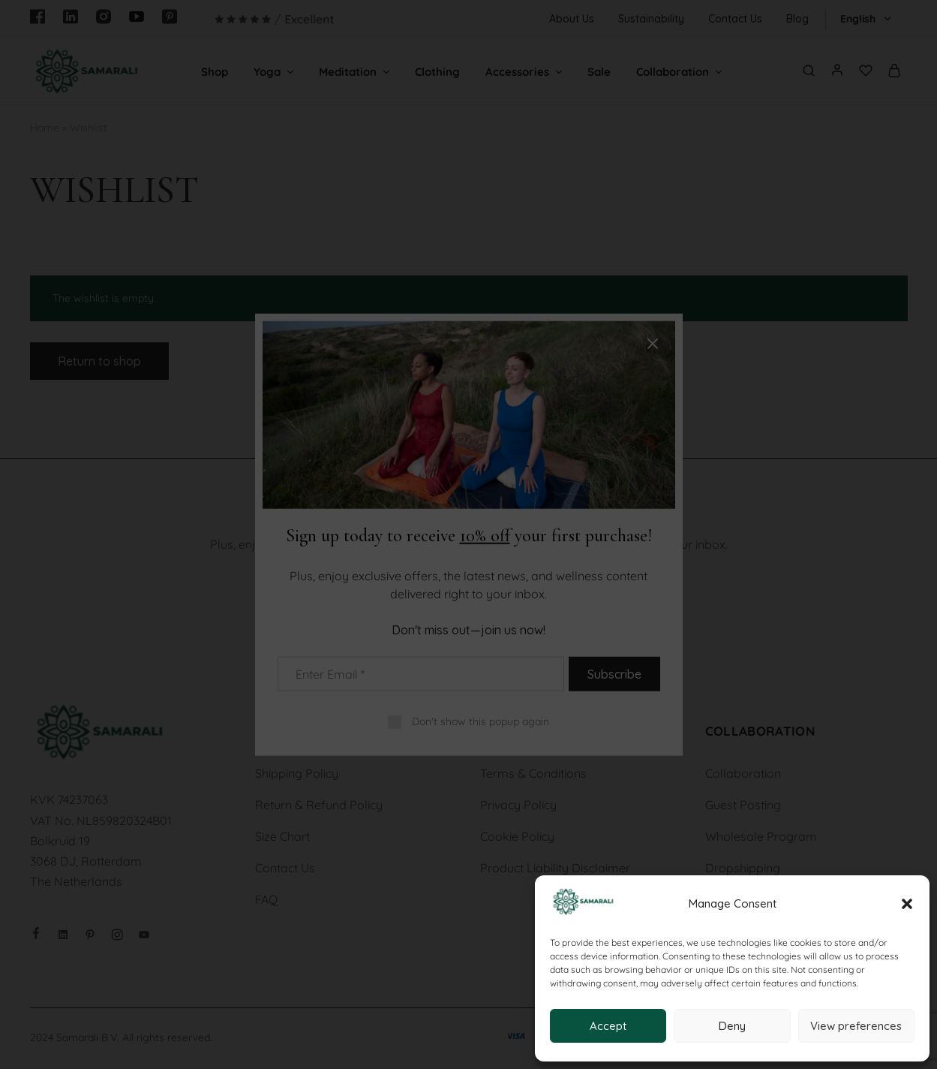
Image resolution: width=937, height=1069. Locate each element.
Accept (608, 1026)
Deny (732, 1026)
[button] (906, 903)
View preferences (856, 1026)
